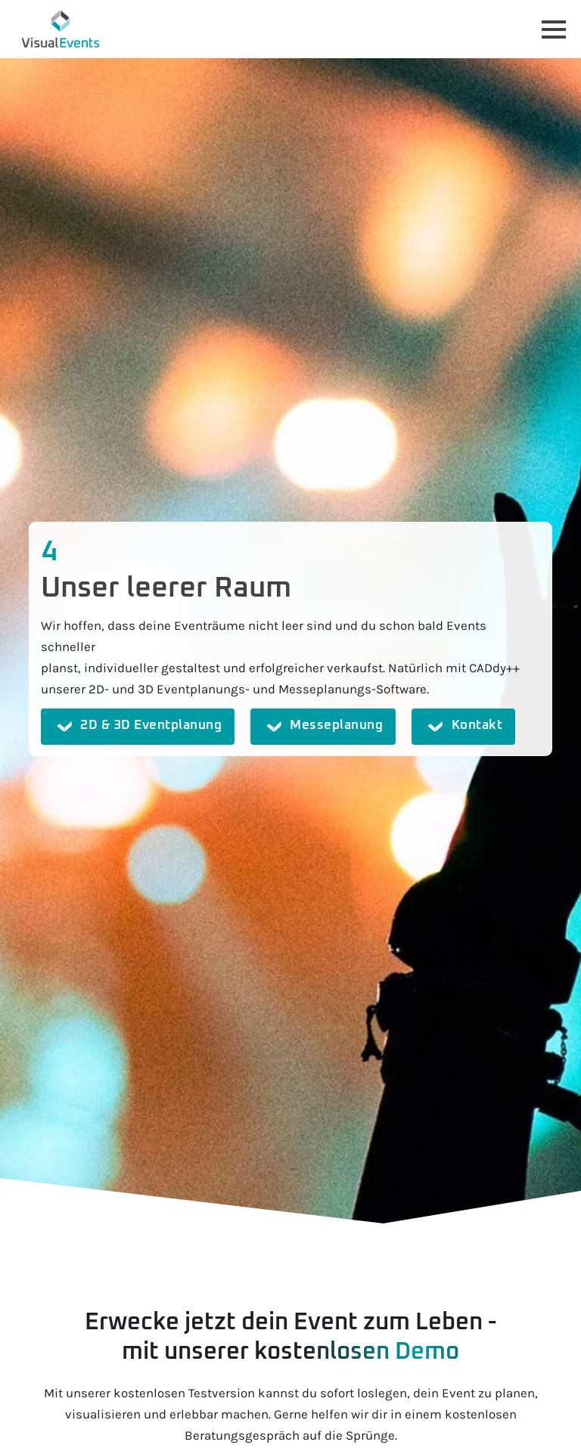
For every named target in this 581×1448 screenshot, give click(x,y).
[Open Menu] (554, 29)
